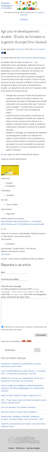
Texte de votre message (11, 286)
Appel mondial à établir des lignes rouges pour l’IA (21, 395)
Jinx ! (31, 62)
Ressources (20, 49)
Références (20, 448)
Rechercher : (10, 350)
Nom (3, 272)
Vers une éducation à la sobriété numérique (18, 407)
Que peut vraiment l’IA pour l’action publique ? (19, 412)
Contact (11, 448)
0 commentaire (39, 49)
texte (5, 154)
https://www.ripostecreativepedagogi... (32, 58)
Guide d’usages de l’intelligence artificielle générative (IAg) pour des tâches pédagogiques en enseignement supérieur (22, 388)
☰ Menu (24, 19)
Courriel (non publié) (10, 279)
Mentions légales (33, 448)
